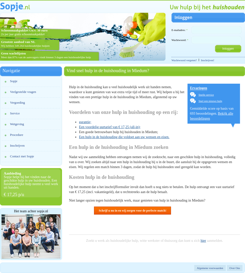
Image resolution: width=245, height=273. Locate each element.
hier (203, 241)
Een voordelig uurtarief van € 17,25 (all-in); (109, 127)
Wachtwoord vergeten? (184, 60)
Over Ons (235, 268)
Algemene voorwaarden (210, 268)
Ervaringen (198, 88)
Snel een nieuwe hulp (210, 100)
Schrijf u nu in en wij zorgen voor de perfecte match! (132, 210)
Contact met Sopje (22, 156)
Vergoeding (17, 102)
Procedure (16, 135)
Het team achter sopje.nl (31, 211)
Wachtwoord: (180, 39)
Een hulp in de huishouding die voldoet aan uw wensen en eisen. (124, 137)
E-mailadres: (180, 29)
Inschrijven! (207, 60)
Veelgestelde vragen (23, 92)
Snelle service (206, 94)
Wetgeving (17, 124)
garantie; (85, 122)
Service (15, 113)
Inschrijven (17, 145)
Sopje (14, 81)
